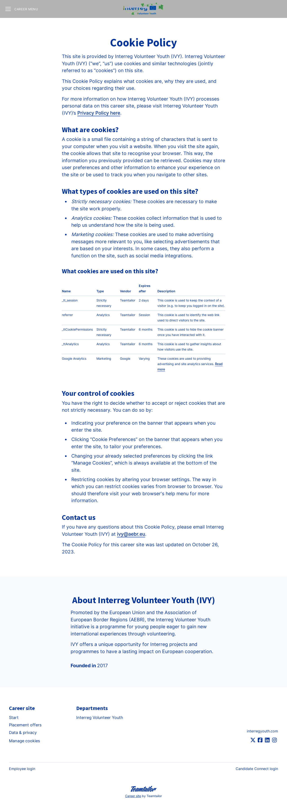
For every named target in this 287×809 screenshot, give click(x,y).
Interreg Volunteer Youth (99, 717)
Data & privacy (23, 732)
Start (14, 717)
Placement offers (25, 725)
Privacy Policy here (98, 113)
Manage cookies (24, 740)
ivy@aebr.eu (131, 534)
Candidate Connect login (257, 768)
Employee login (22, 768)
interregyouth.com (262, 731)
